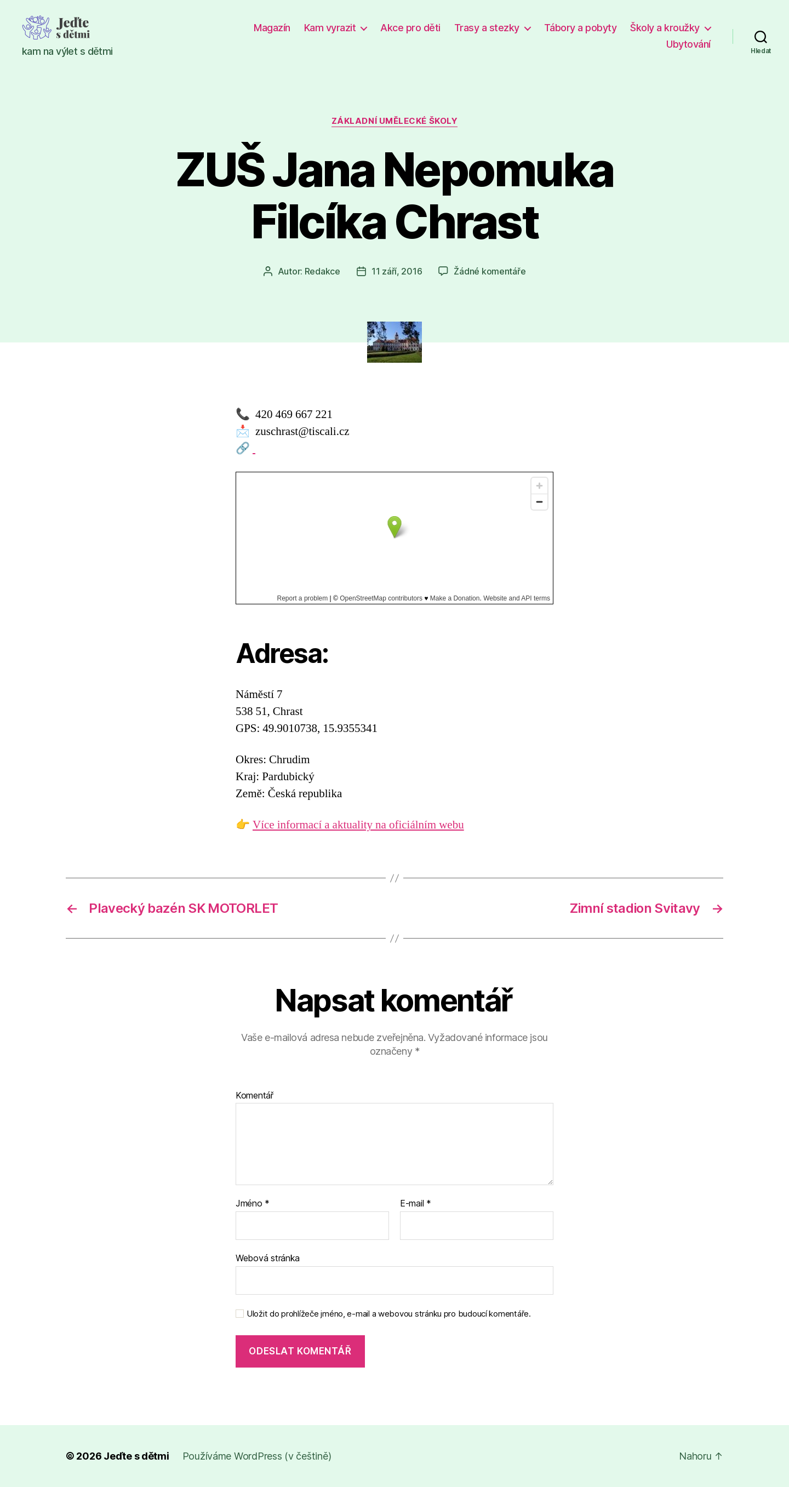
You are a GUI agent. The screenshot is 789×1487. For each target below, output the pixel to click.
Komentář (254, 1096)
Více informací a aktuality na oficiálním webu (358, 824)
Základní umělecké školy (394, 121)
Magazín (272, 27)
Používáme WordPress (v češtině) (256, 1456)
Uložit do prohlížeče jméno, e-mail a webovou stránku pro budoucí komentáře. (389, 1314)
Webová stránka (268, 1257)
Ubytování (688, 44)
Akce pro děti (410, 27)
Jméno (253, 1204)
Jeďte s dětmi (136, 1456)
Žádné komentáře (489, 271)
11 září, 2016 (396, 271)
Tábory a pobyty (580, 27)
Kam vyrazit (330, 27)
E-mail (415, 1204)
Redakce (322, 271)
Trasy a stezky (486, 27)
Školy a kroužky (665, 27)
